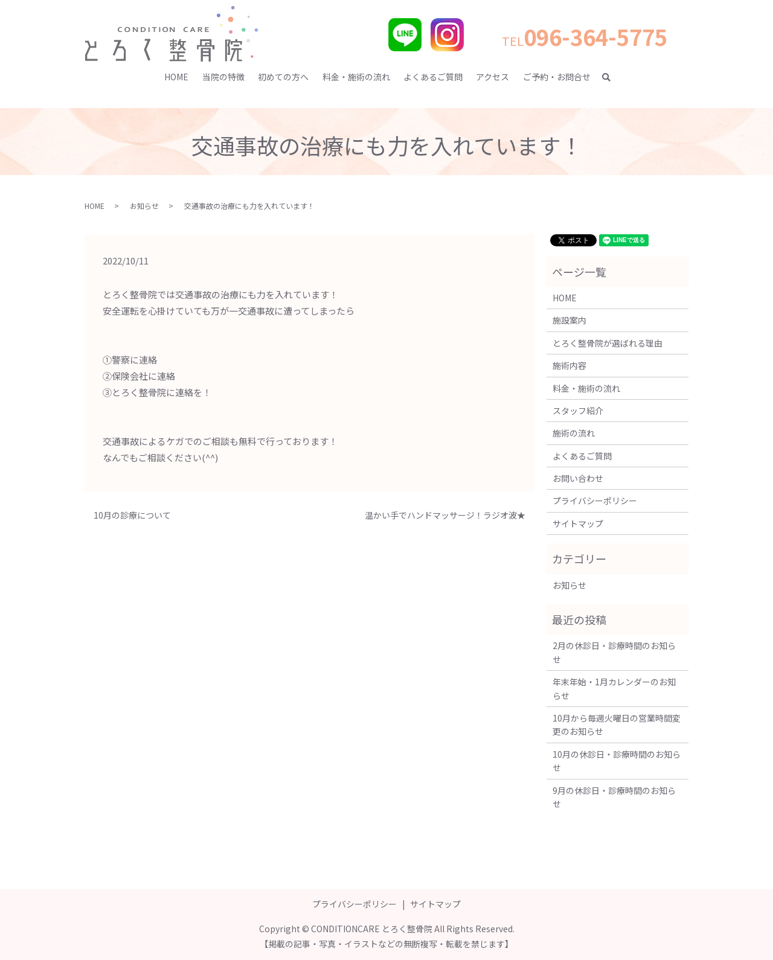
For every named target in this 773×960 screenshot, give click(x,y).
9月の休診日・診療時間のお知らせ (614, 797)
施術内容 (569, 365)
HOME (176, 77)
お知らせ (144, 205)
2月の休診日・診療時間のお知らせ (614, 652)
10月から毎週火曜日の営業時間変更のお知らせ (617, 724)
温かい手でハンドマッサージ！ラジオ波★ (445, 515)
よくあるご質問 (433, 77)
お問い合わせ (578, 478)
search (612, 77)
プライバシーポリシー (595, 500)
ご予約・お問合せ (557, 77)
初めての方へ (283, 77)
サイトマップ (578, 523)
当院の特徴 (223, 77)
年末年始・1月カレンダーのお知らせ (614, 688)
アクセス (492, 77)
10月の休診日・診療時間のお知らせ (617, 760)
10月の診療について (132, 515)
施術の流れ (574, 433)
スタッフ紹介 (578, 411)
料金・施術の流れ (356, 77)
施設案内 (569, 320)
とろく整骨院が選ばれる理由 (607, 343)
